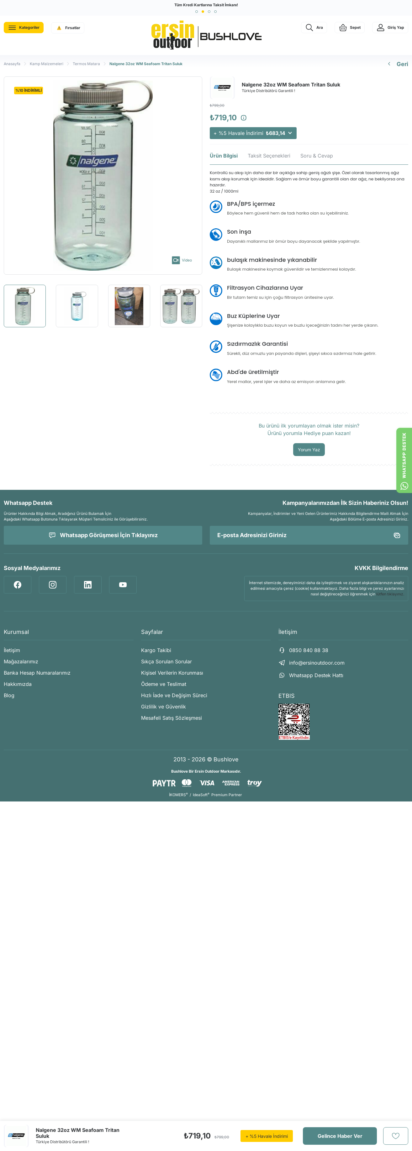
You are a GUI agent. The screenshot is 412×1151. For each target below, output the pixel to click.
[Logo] (206, 35)
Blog (9, 695)
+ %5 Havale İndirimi (253, 133)
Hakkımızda (18, 684)
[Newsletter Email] (309, 535)
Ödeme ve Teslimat (163, 684)
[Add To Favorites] (395, 1136)
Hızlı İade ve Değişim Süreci (174, 695)
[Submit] (397, 535)
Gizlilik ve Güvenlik (163, 706)
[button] (196, 11)
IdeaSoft (201, 794)
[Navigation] (24, 27)
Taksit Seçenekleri (269, 156)
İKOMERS (178, 794)
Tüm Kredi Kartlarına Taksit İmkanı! (206, 5)
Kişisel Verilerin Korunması (172, 673)
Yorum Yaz (309, 449)
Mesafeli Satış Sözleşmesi (171, 718)
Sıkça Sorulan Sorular (166, 661)
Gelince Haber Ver (340, 1136)
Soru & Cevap (316, 156)
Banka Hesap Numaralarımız (37, 673)
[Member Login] (390, 27)
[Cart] (350, 27)
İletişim (12, 650)
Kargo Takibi (156, 650)
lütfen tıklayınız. (390, 594)
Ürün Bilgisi (224, 156)
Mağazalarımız (21, 661)
